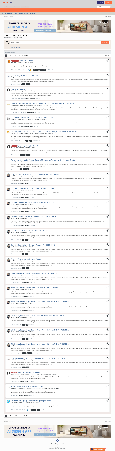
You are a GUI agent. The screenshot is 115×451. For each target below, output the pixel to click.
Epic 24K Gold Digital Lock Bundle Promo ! (26, 259)
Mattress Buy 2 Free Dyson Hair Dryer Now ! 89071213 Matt (32, 188)
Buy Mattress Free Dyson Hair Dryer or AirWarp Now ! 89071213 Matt (36, 174)
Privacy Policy (54, 443)
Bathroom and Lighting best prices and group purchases (31, 401)
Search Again (105, 42)
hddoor (13, 105)
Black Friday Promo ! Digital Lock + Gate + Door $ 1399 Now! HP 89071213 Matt (40, 344)
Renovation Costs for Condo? (27, 146)
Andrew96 (13, 91)
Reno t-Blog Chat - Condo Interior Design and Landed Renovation (40, 374)
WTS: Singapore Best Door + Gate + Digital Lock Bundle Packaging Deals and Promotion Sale (44, 132)
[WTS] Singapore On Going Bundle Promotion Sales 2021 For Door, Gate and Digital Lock (42, 103)
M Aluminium (14, 388)
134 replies (22, 98)
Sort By (107, 55)
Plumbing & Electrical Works (33, 402)
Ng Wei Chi (13, 161)
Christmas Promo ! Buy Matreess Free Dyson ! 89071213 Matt (33, 203)
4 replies (21, 140)
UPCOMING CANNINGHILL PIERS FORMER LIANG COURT (32, 118)
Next (16, 55)
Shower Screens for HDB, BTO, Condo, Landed (27, 387)
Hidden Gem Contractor (19, 89)
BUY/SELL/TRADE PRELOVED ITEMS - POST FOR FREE (37, 105)
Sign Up (108, 2)
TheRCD (13, 147)
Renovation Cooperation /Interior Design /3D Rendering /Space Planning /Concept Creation (43, 160)
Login (101, 2)
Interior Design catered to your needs (24, 75)
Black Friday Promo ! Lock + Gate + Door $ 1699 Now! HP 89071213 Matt (37, 316)
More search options (15, 47)
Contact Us (61, 443)
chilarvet (13, 374)
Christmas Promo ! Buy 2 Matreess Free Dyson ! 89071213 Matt (33, 217)
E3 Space (13, 77)
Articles (8, 7)
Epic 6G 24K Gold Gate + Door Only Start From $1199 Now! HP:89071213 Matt (39, 358)
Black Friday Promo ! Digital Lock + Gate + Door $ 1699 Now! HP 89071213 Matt (40, 302)
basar (12, 119)
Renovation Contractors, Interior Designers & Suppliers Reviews (43, 388)
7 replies (23, 112)
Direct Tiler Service (26, 61)
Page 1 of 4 (25, 55)
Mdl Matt (13, 360)
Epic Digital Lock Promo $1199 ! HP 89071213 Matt (29, 231)
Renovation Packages (30, 77)
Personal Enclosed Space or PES (29, 372)
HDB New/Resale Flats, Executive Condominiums (35, 119)
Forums (16, 7)
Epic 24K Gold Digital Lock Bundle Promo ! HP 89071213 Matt (33, 245)
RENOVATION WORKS (30, 62)
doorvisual (13, 133)
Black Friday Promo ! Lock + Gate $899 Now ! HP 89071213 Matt (34, 273)
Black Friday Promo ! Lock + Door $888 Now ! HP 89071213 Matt (34, 287)
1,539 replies (24, 69)
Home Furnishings (28, 176)
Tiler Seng (13, 62)
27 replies (23, 409)
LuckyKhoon (14, 402)
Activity (25, 7)
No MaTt (13, 176)
